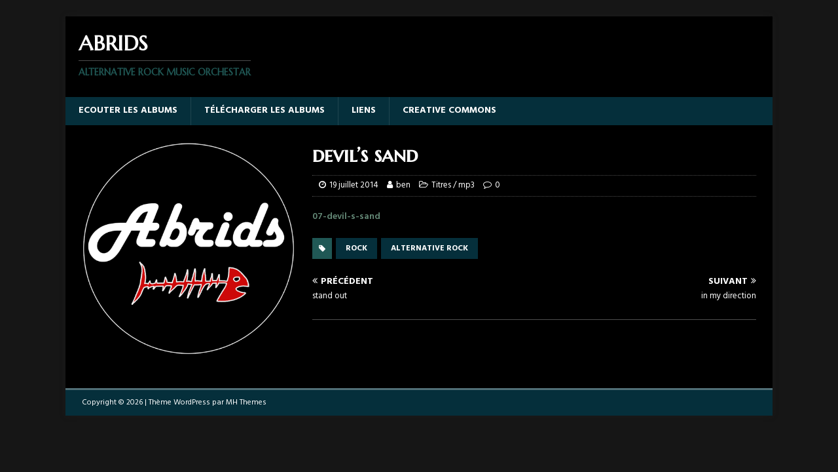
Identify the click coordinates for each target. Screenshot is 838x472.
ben (403, 185)
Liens (364, 110)
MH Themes (246, 402)
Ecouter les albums (128, 110)
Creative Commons (449, 110)
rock (356, 248)
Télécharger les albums (264, 110)
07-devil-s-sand (346, 216)
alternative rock (429, 248)
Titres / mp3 (453, 185)
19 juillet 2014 (353, 185)
